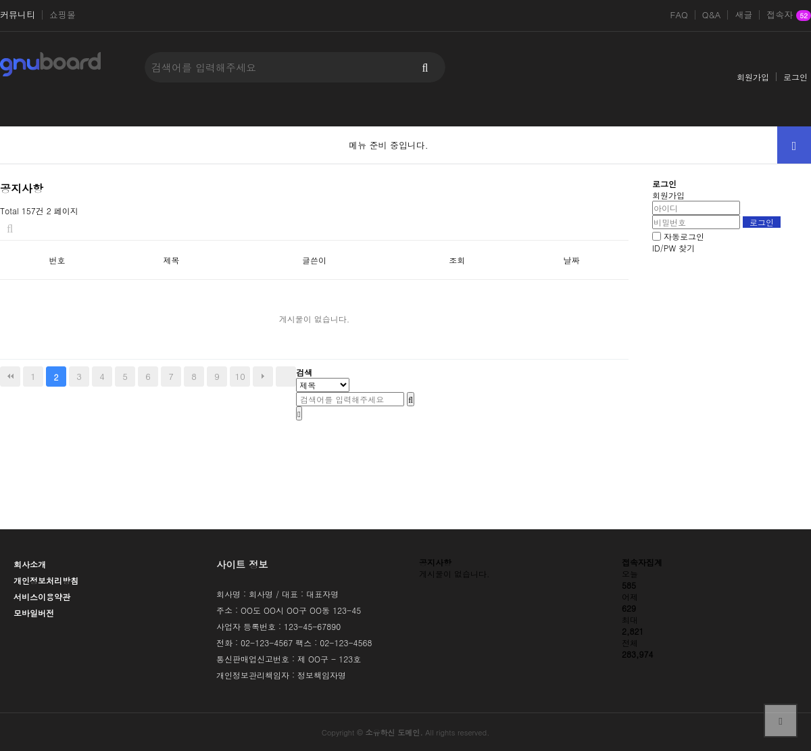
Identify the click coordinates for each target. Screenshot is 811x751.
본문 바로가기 (0, 0)
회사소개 (30, 564)
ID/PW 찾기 (673, 247)
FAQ (679, 15)
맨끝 (286, 376)
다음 (263, 376)
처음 (10, 376)
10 (240, 376)
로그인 (795, 76)
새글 (743, 15)
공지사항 (435, 562)
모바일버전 (34, 613)
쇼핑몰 (62, 15)
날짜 (571, 260)
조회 (457, 260)
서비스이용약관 (42, 596)
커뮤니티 (17, 15)
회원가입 (753, 76)
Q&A (711, 15)
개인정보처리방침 (46, 580)
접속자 (788, 15)
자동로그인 (684, 236)
